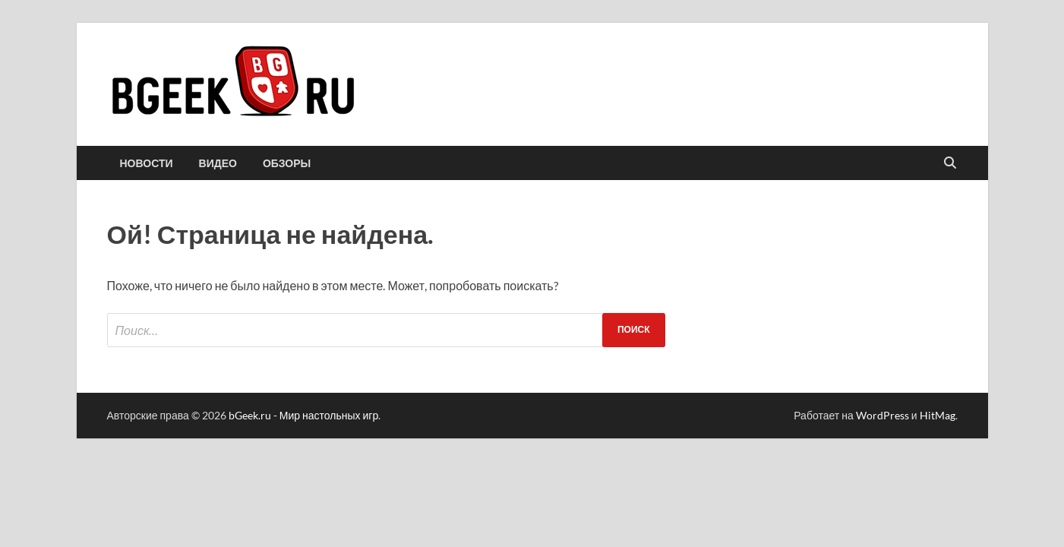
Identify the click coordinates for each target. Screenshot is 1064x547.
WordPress (882, 415)
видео (218, 163)
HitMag (937, 415)
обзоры (287, 163)
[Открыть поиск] (950, 163)
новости (146, 163)
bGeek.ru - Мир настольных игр (304, 415)
